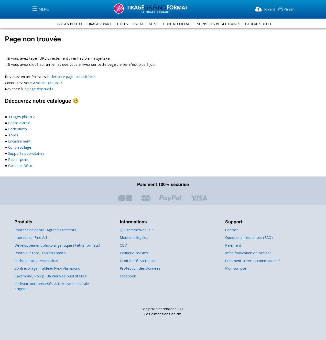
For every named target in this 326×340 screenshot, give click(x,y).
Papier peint (17, 159)
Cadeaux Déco (260, 24)
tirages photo (65, 24)
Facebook (128, 276)
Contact (231, 230)
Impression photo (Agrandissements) (44, 230)
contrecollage (178, 24)
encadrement (144, 24)
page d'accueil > (40, 89)
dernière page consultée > (69, 77)
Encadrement (18, 141)
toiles (121, 24)
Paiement (232, 245)
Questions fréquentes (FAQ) (248, 237)
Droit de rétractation (136, 261)
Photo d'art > (18, 123)
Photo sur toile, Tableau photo (38, 253)
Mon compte (235, 268)
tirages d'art (97, 24)
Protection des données (139, 268)
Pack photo (16, 129)
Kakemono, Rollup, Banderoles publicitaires (49, 276)
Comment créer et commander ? (251, 261)
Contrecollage (19, 147)
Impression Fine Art (30, 237)
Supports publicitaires (25, 153)
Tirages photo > (20, 117)
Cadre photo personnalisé (35, 261)
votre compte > (47, 83)
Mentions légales (133, 237)
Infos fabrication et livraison (247, 253)
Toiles (12, 135)
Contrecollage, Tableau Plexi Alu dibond (46, 268)
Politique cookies (133, 253)
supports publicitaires (220, 24)
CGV (124, 245)
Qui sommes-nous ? (136, 230)
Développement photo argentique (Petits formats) (54, 245)
